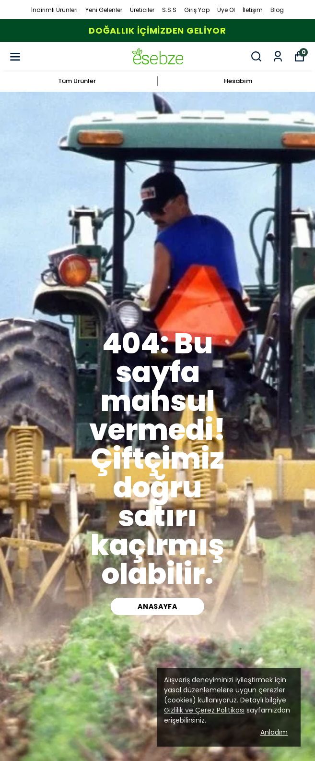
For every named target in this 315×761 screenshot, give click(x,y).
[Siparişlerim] (278, 56)
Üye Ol (226, 10)
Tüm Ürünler (77, 80)
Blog (277, 10)
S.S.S (169, 10)
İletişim (253, 10)
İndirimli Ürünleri (54, 10)
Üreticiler (142, 10)
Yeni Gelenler (103, 10)
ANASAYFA (157, 606)
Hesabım (238, 80)
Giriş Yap (197, 10)
